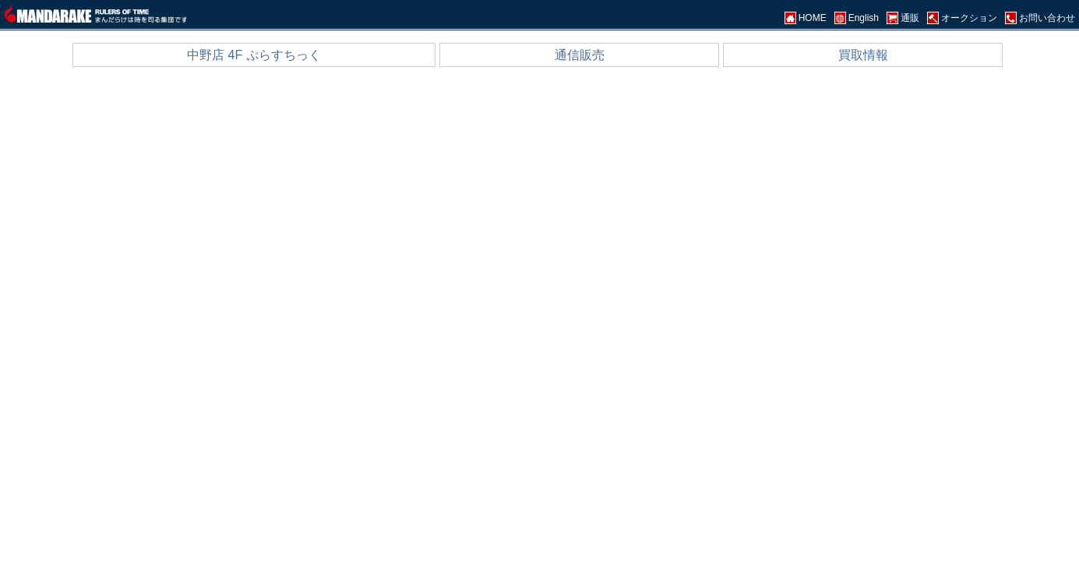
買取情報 (863, 55)
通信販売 (580, 55)
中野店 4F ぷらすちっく (254, 55)
